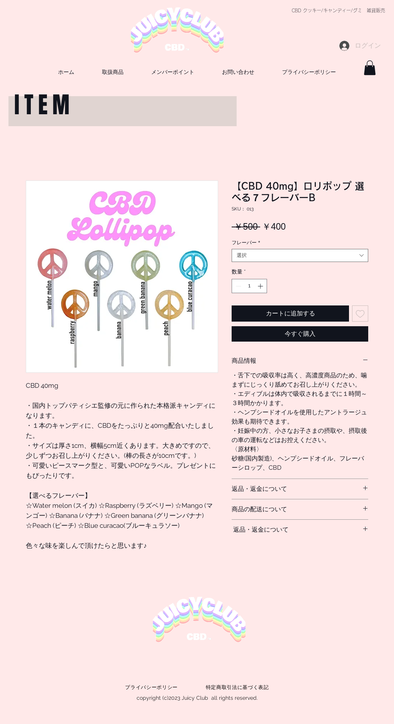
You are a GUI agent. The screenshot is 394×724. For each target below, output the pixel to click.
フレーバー (246, 242)
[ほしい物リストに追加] (360, 313)
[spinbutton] (249, 286)
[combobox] (300, 255)
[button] (238, 72)
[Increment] (261, 286)
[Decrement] (237, 286)
